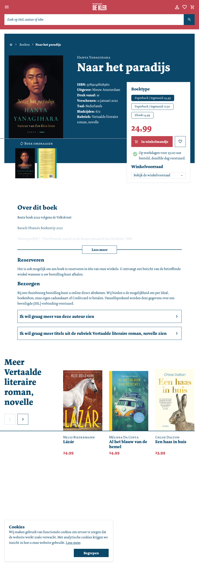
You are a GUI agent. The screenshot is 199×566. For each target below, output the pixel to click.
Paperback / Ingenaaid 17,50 (152, 106)
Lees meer (100, 249)
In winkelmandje (151, 141)
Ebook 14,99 (142, 115)
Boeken (25, 45)
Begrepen (91, 553)
